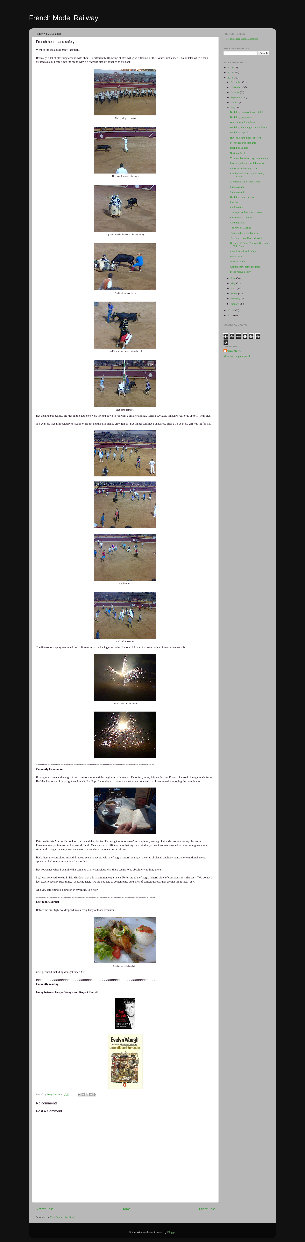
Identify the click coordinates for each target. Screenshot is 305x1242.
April (234, 288)
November (236, 87)
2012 (230, 310)
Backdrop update (239, 147)
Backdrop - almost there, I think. (247, 112)
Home (126, 1209)
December (236, 82)
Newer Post (44, 1209)
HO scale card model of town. (246, 137)
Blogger (171, 1232)
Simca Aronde (237, 191)
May (233, 283)
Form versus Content (241, 217)
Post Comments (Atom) (62, 1217)
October (235, 92)
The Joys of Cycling (240, 227)
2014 (230, 72)
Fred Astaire (236, 207)
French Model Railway (63, 18)
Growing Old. (237, 222)
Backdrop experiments (242, 196)
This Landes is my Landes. (244, 232)
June (233, 278)
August (235, 102)
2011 (230, 315)
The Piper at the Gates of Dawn (246, 212)
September (237, 97)
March (234, 293)
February (236, 298)
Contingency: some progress (245, 266)
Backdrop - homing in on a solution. (249, 127)
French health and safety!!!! (244, 251)
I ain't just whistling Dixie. (244, 168)
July (233, 107)
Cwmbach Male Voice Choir (245, 181)
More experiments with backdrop (247, 163)
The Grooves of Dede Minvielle (247, 237)
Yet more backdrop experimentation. (249, 158)
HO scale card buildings (242, 122)
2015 (230, 67)
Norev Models (237, 261)
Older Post (207, 1209)
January (235, 303)
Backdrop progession (241, 117)
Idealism (234, 202)
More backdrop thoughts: (243, 142)
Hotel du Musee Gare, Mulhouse (240, 38)
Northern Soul (237, 153)
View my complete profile (237, 356)
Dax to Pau (236, 256)
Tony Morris (234, 350)
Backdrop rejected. (240, 132)
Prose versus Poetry (240, 271)
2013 (230, 77)
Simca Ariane (237, 186)
